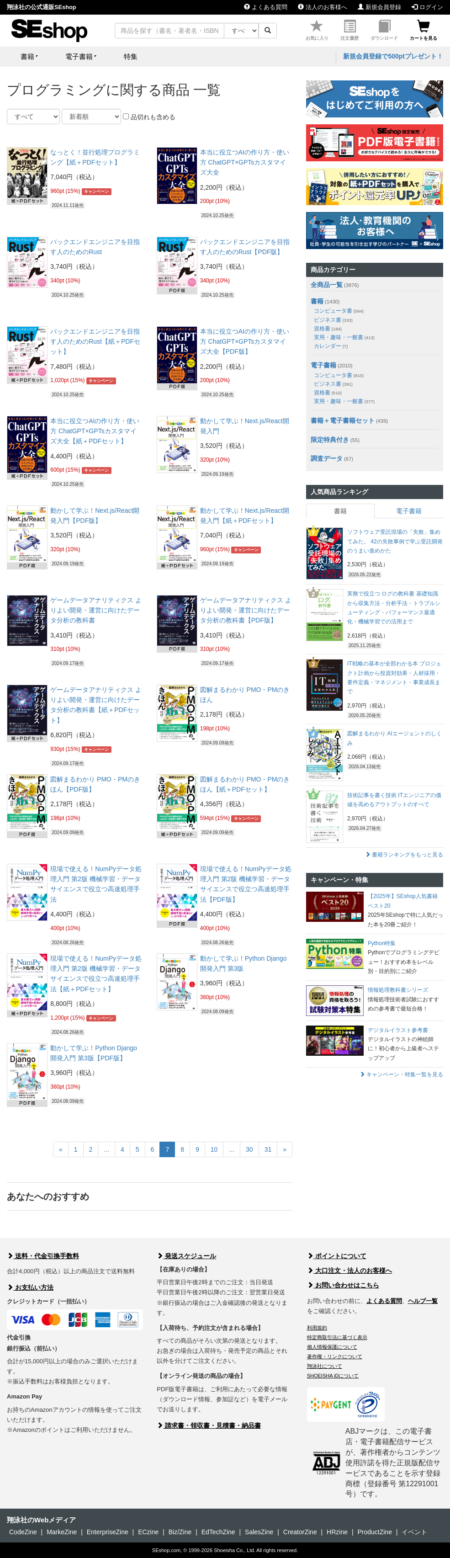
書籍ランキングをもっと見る (404, 854)
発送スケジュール (186, 1256)
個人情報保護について (332, 1347)
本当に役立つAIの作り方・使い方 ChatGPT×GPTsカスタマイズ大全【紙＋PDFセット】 (94, 431)
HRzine (337, 1532)
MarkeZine (62, 1532)
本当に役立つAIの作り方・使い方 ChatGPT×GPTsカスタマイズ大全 (244, 162)
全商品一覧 (327, 284)
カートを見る (423, 30)
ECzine (148, 1532)
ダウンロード (384, 30)
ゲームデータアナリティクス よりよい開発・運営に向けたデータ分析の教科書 (96, 610)
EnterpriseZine (107, 1532)
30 (249, 1149)
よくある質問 (265, 7)
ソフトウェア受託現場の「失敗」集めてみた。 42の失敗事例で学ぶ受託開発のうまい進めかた (395, 541)
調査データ (327, 458)
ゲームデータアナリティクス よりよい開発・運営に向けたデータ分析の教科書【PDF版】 (245, 610)
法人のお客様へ (322, 7)
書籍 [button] (27, 56)
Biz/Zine (180, 1532)
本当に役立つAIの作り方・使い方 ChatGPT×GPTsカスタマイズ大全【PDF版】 (244, 342)
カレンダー (331, 346)
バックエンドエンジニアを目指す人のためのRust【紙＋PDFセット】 (95, 342)
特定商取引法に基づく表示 (337, 1337)
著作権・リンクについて (334, 1356)
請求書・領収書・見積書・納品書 (209, 1425)
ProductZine (374, 1532)
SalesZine (259, 1532)
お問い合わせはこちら (343, 1285)
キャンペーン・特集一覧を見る (401, 1074)
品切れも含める (149, 117)
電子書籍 (323, 365)
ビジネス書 (333, 320)
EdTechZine (218, 1532)
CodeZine (23, 1532)
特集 (131, 56)
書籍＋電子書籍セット (343, 420)
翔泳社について (324, 1366)
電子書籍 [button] (79, 56)
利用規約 (317, 1327)
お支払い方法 (30, 1287)
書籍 (317, 301)
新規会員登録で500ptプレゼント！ (393, 56)
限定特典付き (330, 439)
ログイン (427, 7)
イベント (414, 1532)
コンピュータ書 (339, 311)
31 (268, 1149)
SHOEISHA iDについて (333, 1375)
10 (214, 1149)
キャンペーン (96, 191)
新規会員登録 (379, 7)
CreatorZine (300, 1532)
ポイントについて (336, 1256)
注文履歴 (349, 30)
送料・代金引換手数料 (43, 1256)
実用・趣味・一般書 (344, 337)
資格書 (328, 328)
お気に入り (317, 30)
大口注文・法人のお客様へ (349, 1270)
